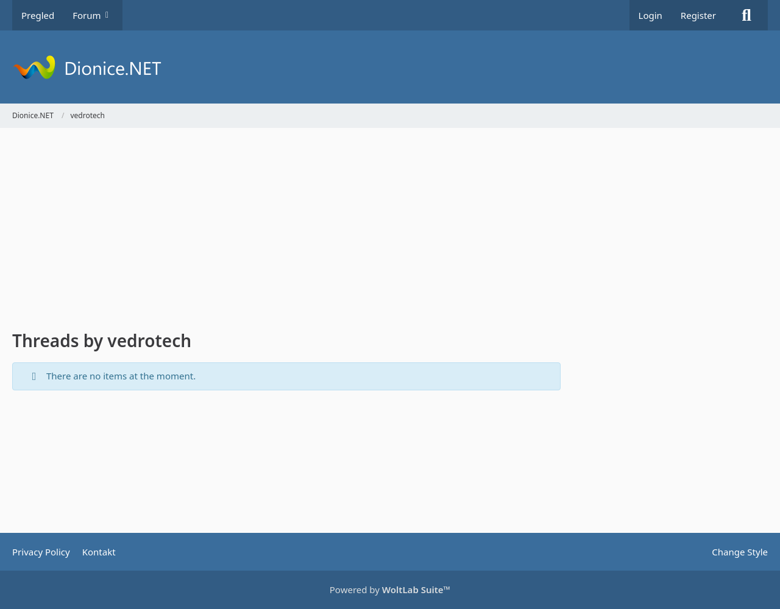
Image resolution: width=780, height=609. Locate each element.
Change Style (740, 552)
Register (698, 15)
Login (650, 15)
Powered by (390, 589)
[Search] (746, 15)
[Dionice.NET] (390, 67)
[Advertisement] (286, 231)
